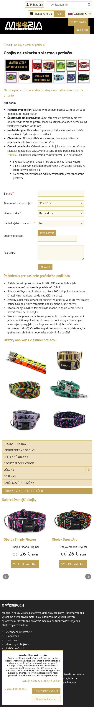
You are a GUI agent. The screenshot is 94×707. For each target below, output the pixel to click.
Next (88, 577)
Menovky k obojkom (17, 644)
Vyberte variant (25, 564)
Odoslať (45, 267)
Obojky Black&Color (19, 463)
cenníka (12, 155)
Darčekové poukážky (19, 483)
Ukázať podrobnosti (16, 688)
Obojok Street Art (64, 539)
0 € (59, 13)
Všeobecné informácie (19, 632)
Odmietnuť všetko (46, 699)
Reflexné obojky (16, 457)
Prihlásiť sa (35, 4)
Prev (6, 577)
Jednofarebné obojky (19, 450)
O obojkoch (12, 636)
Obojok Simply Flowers (20, 539)
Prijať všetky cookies (46, 691)
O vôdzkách (12, 640)
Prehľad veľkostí (15, 648)
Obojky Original (15, 444)
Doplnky (10, 476)
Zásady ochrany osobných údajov (41, 680)
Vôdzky (48, 470)
